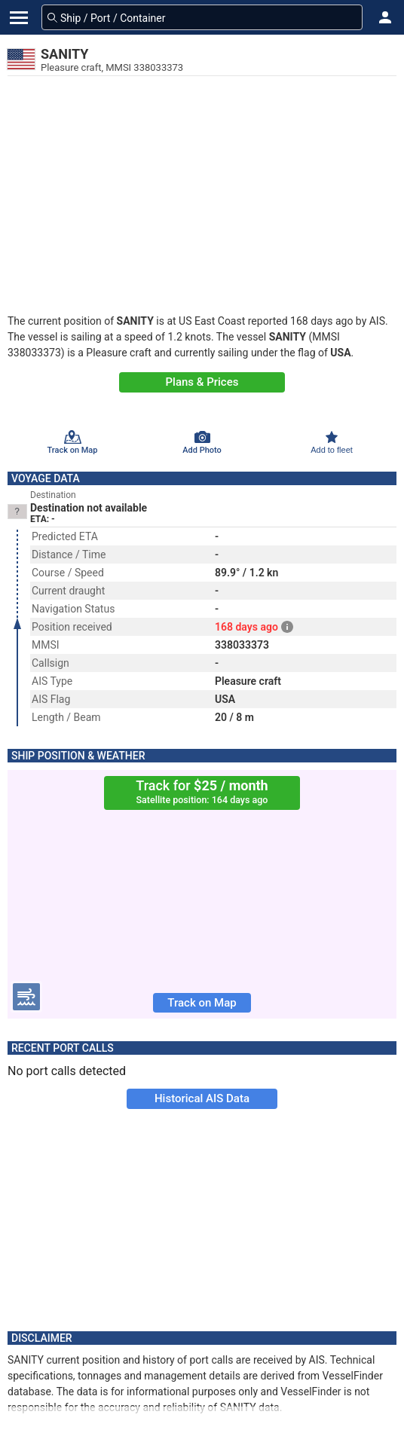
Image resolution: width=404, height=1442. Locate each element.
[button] (385, 17)
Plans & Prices (202, 382)
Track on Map (201, 1003)
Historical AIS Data (202, 1098)
